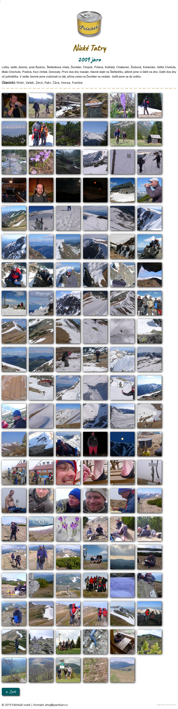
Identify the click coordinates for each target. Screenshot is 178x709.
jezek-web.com (170, 705)
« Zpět (10, 691)
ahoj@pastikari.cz (56, 705)
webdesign (161, 705)
